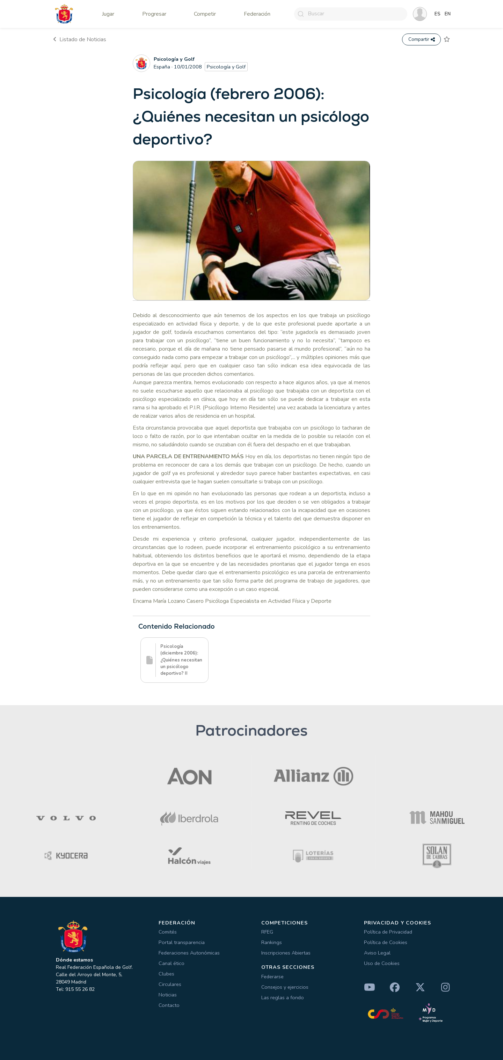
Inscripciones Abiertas (286, 952)
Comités (168, 931)
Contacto (169, 1005)
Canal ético (171, 963)
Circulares (170, 984)
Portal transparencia (182, 942)
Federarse (272, 976)
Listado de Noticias (79, 39)
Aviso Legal (377, 952)
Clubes (166, 973)
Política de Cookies (385, 942)
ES (437, 14)
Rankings (271, 942)
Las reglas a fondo (282, 997)
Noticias (168, 994)
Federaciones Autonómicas (189, 952)
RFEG (267, 931)
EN (448, 14)
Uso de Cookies (382, 963)
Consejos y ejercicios (284, 987)
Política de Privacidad (388, 931)
